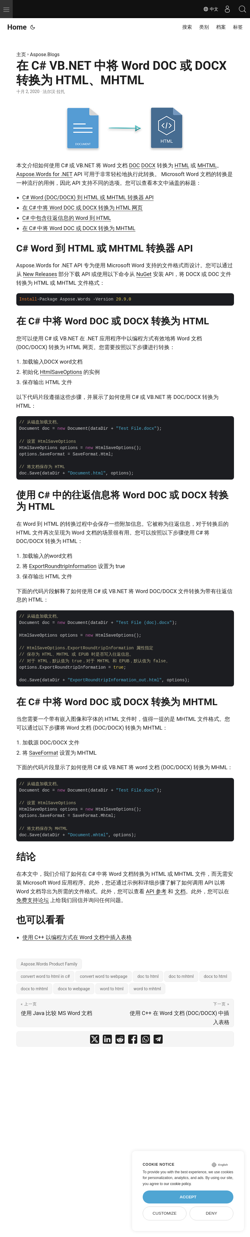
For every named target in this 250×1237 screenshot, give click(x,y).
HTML (181, 165)
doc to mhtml (181, 976)
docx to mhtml (34, 988)
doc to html (148, 976)
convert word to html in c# (45, 976)
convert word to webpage (103, 976)
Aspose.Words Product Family (49, 964)
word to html (111, 988)
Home (17, 27)
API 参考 (156, 891)
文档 (180, 891)
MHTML (207, 165)
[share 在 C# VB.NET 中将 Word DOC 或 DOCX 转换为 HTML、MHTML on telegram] (158, 1040)
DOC (134, 165)
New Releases (40, 274)
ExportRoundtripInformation (62, 566)
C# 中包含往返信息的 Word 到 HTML (66, 218)
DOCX (148, 165)
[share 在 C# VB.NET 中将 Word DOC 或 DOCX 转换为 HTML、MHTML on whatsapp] (145, 1040)
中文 (210, 9)
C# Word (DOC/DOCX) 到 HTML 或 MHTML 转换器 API (88, 197)
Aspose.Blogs (45, 54)
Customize (165, 1213)
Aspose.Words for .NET (44, 174)
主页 (21, 54)
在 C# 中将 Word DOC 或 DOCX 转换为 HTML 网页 (82, 207)
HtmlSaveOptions (61, 372)
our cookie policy (177, 1184)
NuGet (143, 274)
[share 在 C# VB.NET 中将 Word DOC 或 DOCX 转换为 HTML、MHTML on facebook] (132, 1040)
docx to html (215, 976)
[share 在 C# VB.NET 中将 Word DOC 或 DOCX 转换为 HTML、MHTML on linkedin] (107, 1040)
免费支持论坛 (32, 900)
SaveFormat (43, 753)
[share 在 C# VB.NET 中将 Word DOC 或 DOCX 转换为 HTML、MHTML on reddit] (120, 1040)
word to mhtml (147, 988)
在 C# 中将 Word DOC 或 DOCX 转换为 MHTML (78, 228)
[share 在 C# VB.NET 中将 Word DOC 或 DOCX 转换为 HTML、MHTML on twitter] (94, 1040)
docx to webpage (74, 988)
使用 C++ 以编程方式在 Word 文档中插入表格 (77, 937)
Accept (188, 1197)
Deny (211, 1213)
